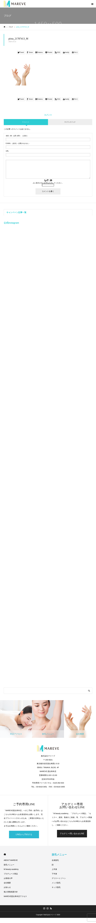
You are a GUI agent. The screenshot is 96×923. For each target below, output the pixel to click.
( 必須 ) (16, 135)
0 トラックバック (70, 122)
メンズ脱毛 (56, 883)
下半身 (54, 874)
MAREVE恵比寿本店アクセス (15, 896)
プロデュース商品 (11, 874)
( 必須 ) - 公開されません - (18, 143)
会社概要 (7, 883)
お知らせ (7, 887)
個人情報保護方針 (11, 892)
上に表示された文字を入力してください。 (48, 183)
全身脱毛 (55, 860)
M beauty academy (11, 869)
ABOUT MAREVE (11, 860)
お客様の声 (8, 878)
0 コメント (25, 122)
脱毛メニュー (9, 865)
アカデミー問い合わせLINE (72, 834)
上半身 (54, 869)
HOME (5, 854)
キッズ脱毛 (56, 887)
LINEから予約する (24, 834)
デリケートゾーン (59, 878)
